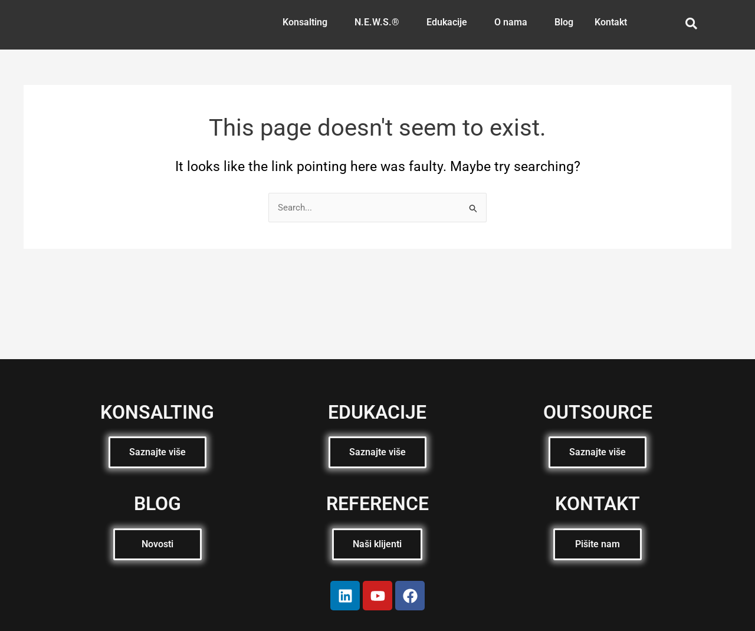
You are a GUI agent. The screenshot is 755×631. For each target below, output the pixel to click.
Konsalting (305, 22)
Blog (563, 22)
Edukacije (446, 22)
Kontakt (611, 22)
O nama (510, 22)
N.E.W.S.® (376, 22)
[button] (308, 22)
